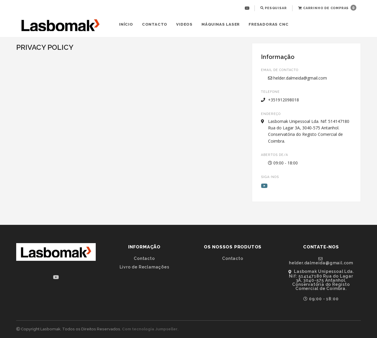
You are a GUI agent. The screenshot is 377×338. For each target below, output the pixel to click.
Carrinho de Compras (327, 8)
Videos (184, 24)
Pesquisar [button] (273, 8)
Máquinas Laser (220, 24)
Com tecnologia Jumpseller (150, 329)
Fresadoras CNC (268, 24)
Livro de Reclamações (144, 267)
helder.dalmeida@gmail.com (297, 78)
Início (126, 24)
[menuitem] (247, 8)
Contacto (154, 24)
